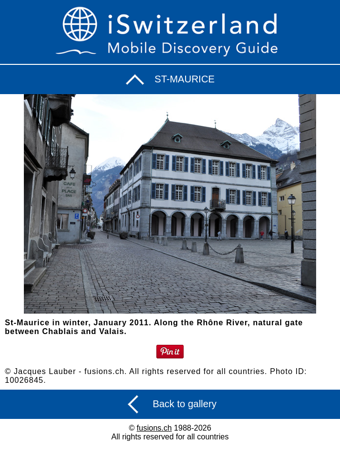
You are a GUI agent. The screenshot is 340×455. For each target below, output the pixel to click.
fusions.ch (154, 428)
